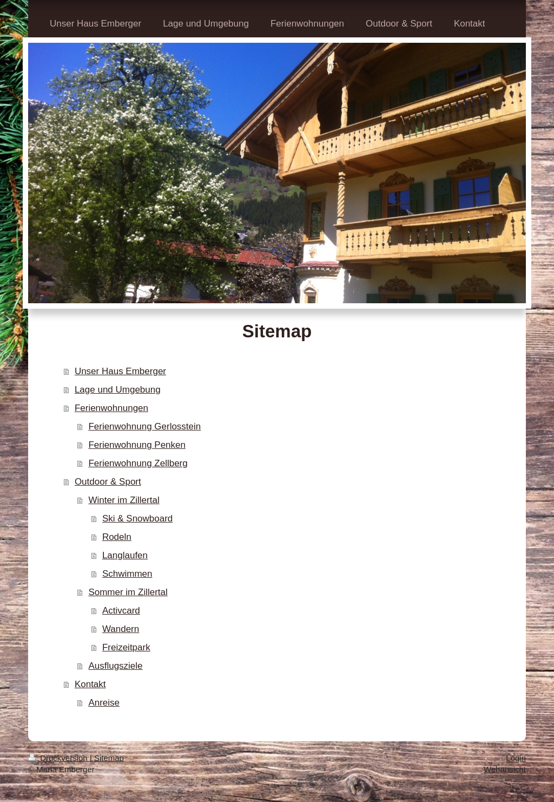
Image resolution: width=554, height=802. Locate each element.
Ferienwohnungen (111, 408)
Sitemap (109, 757)
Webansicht (505, 769)
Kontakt (90, 684)
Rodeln (116, 537)
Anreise (104, 702)
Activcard (121, 610)
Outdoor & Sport (108, 482)
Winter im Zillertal (123, 500)
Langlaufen (125, 555)
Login (516, 757)
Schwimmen (127, 574)
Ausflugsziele (115, 666)
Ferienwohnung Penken (137, 445)
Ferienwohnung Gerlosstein (144, 426)
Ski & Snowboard (137, 518)
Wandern (120, 629)
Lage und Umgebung (118, 389)
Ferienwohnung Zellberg (137, 463)
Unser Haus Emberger (120, 371)
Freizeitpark (126, 647)
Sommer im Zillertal (127, 592)
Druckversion (59, 757)
